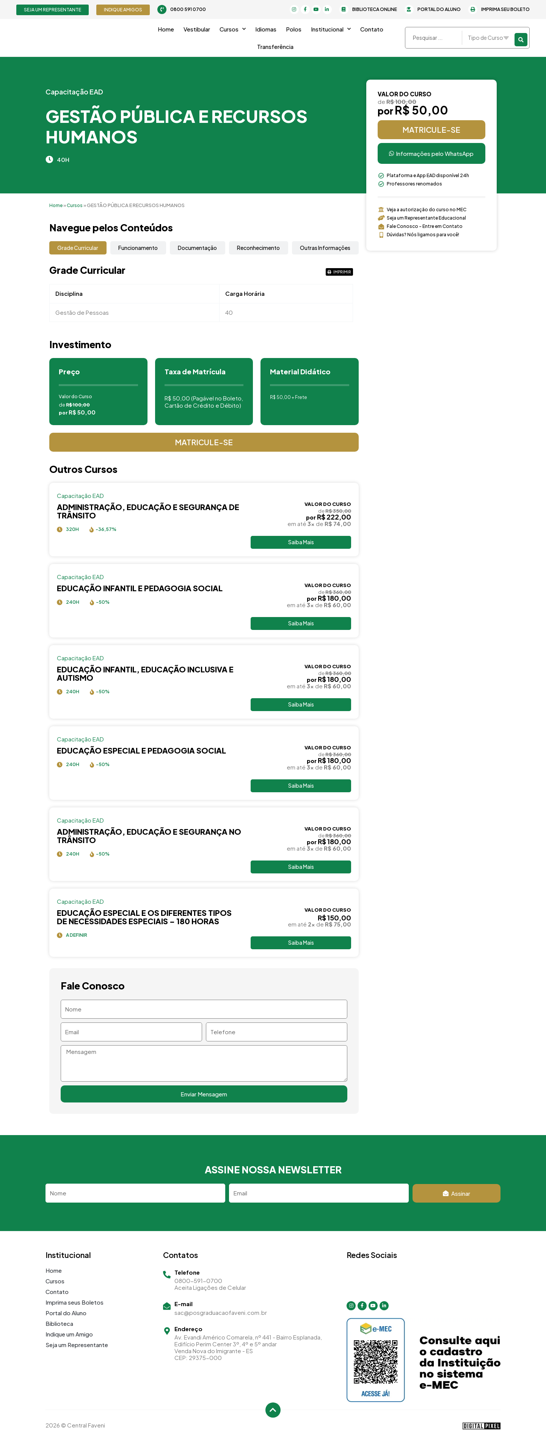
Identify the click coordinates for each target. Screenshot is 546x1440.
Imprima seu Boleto (505, 9)
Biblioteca (59, 1323)
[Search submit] (521, 37)
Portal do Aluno (439, 9)
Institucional (331, 29)
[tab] (78, 247)
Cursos (233, 29)
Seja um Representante (77, 1344)
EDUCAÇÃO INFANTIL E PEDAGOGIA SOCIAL (140, 588)
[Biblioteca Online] (343, 9)
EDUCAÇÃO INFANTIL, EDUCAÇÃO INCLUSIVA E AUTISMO (145, 674)
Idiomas (265, 29)
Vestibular (197, 29)
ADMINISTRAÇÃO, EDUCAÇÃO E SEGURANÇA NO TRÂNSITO (149, 837)
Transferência (275, 46)
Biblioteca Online (374, 9)
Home (166, 29)
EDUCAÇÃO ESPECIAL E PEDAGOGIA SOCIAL (141, 751)
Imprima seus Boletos (75, 1302)
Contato (371, 29)
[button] (339, 272)
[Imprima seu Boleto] (472, 9)
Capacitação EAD (74, 91)
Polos (293, 29)
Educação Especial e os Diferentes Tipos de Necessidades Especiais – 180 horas (144, 919)
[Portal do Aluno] (409, 9)
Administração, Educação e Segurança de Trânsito (148, 511)
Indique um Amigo (69, 1334)
